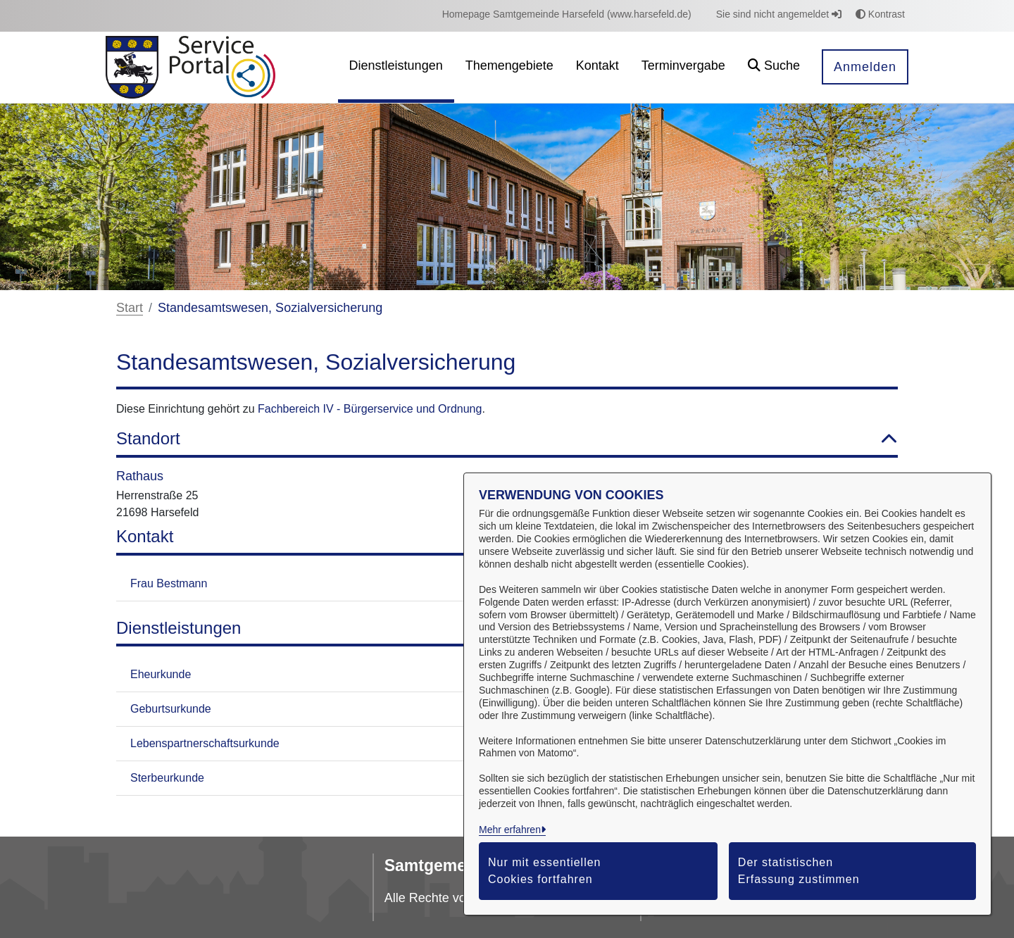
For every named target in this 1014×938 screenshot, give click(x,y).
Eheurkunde (160, 674)
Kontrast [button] (880, 14)
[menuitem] (567, 14)
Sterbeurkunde (167, 778)
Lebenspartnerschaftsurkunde (205, 743)
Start (129, 308)
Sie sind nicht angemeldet (778, 14)
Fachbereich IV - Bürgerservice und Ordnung (370, 409)
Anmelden (865, 67)
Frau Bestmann (168, 583)
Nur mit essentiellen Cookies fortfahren (544, 870)
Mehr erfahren (510, 829)
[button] (774, 67)
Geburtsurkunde (170, 709)
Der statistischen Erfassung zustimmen (799, 870)
